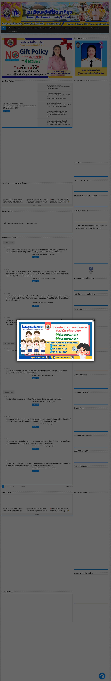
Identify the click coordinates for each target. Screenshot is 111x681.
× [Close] (93, 320)
